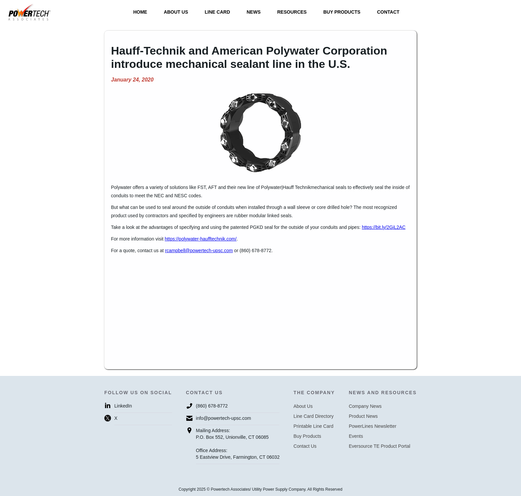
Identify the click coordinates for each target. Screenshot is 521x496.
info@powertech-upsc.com (223, 418)
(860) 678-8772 (212, 406)
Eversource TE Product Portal (379, 446)
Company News (365, 406)
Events (356, 436)
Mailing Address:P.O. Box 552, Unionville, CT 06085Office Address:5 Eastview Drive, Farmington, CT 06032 (238, 444)
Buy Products (307, 436)
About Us (303, 406)
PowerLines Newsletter (372, 426)
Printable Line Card (313, 426)
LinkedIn (123, 406)
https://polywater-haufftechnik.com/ (201, 239)
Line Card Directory (313, 416)
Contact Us (304, 446)
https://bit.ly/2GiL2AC (384, 227)
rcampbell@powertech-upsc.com (199, 250)
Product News (363, 416)
